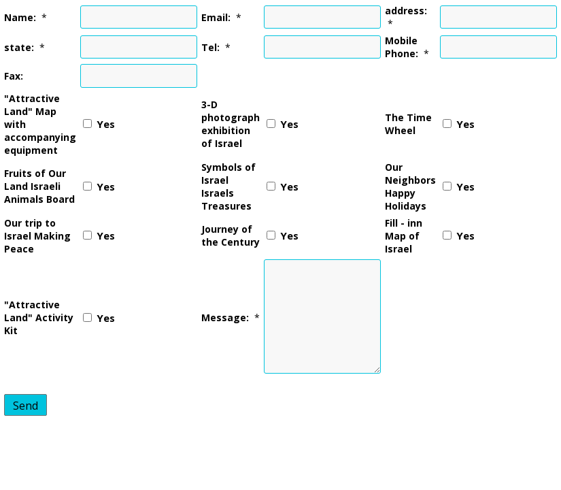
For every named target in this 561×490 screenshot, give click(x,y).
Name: (20, 17)
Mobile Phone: (401, 47)
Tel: (210, 47)
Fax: (13, 75)
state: (19, 47)
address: (406, 10)
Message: (225, 317)
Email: (216, 17)
